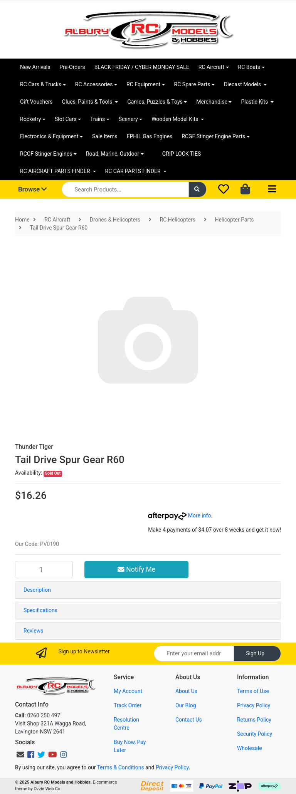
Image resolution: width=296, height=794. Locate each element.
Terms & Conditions (120, 767)
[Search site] (197, 189)
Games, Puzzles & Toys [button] (155, 102)
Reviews (33, 631)
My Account (128, 691)
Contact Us (188, 720)
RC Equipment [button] (143, 84)
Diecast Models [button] (243, 84)
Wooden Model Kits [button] (175, 119)
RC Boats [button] (249, 67)
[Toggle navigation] (272, 189)
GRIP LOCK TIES (181, 154)
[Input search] (125, 189)
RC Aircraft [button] (211, 67)
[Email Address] (194, 653)
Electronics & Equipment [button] (49, 136)
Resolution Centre (126, 724)
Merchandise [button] (211, 102)
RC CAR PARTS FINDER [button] (133, 171)
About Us (186, 691)
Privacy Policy (253, 705)
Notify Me (136, 569)
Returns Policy (254, 720)
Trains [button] (97, 119)
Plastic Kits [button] (255, 102)
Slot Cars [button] (65, 119)
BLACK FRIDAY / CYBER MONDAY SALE (141, 67)
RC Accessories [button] (94, 84)
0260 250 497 (37, 715)
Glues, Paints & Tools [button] (88, 102)
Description (37, 590)
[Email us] (20, 754)
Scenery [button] (128, 119)
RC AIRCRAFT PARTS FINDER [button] (55, 171)
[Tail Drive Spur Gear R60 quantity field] (44, 569)
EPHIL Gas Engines (150, 136)
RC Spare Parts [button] (192, 84)
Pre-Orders (72, 67)
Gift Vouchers (36, 102)
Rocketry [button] (30, 119)
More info (179, 515)
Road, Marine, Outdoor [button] (112, 154)
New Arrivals (35, 67)
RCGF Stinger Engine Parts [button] (213, 136)
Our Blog (185, 705)
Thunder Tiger (34, 446)
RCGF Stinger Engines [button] (46, 154)
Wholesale (249, 748)
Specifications (40, 610)
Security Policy (254, 734)
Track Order (127, 705)
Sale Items (105, 136)
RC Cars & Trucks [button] (40, 84)
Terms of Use (253, 691)
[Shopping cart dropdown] (246, 189)
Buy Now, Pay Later (130, 746)
